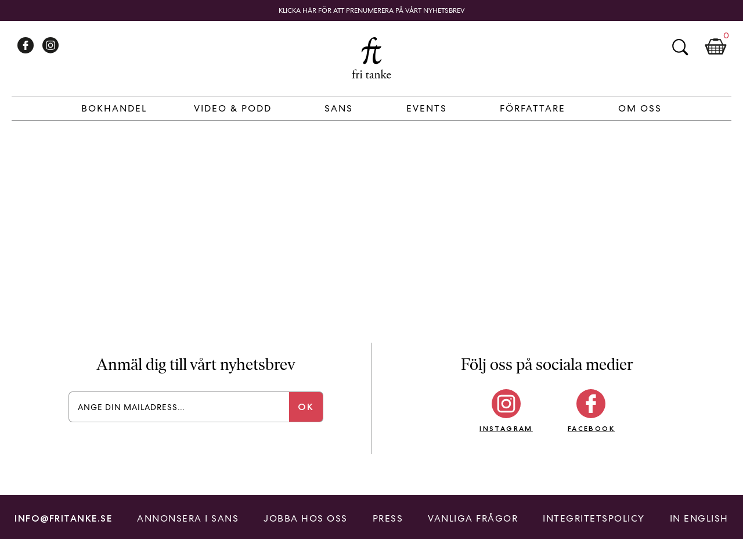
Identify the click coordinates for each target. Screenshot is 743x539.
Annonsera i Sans (188, 518)
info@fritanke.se (63, 518)
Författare (532, 108)
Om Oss (640, 108)
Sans (338, 108)
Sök (680, 47)
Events (426, 108)
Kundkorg (716, 47)
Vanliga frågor (473, 518)
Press (388, 518)
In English (699, 518)
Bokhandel (114, 108)
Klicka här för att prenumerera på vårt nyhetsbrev (372, 10)
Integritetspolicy (594, 518)
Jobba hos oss (306, 518)
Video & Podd (233, 108)
